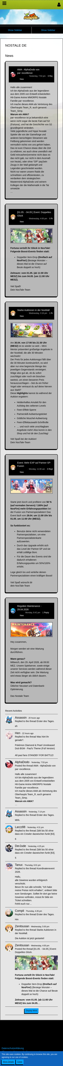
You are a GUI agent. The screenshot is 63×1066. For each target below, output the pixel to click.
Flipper (20, 612)
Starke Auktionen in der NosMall (33, 310)
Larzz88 (20, 827)
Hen (17, 733)
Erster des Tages (45, 721)
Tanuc (19, 864)
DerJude (20, 846)
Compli (19, 910)
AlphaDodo (22, 76)
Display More (31, 1010)
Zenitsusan (22, 218)
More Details (8, 1062)
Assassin (21, 717)
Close (19, 1062)
